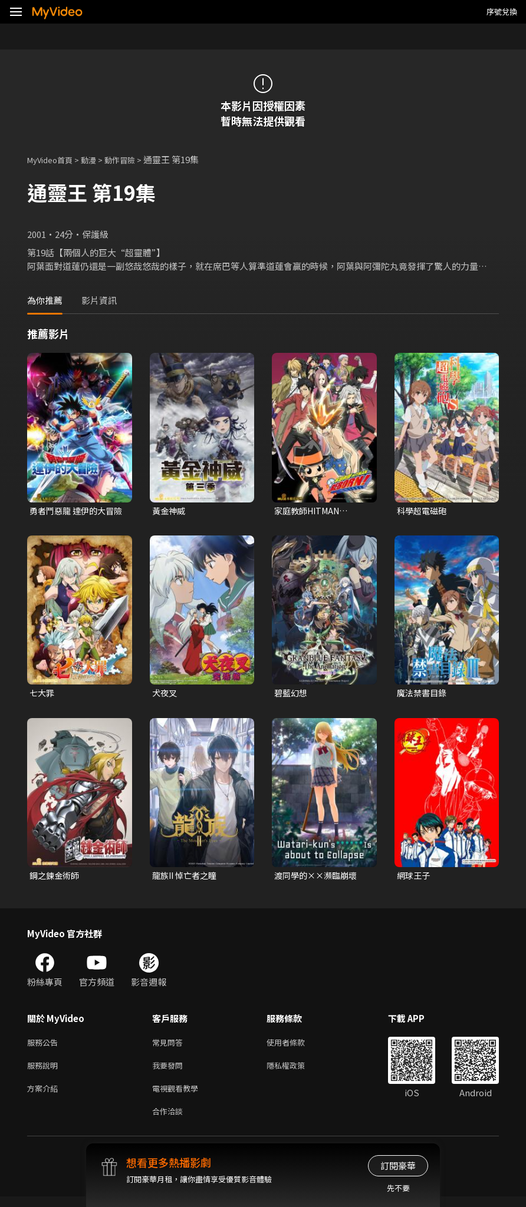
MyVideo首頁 (54, 159)
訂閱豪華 (398, 1165)
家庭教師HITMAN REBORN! (310, 511)
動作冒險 (132, 159)
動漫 (98, 159)
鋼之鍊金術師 (56, 878)
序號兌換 (501, 11)
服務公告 (45, 1046)
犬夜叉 (165, 694)
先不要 (398, 1187)
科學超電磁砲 (423, 511)
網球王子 (414, 878)
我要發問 (170, 1071)
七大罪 (42, 694)
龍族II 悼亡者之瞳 (187, 878)
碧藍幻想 (292, 694)
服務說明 (45, 1071)
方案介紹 (45, 1096)
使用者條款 (296, 1046)
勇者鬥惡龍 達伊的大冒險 (74, 511)
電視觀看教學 (178, 1096)
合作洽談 (170, 1121)
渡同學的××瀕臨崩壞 (318, 878)
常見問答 (170, 1046)
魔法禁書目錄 (423, 694)
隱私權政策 (296, 1071)
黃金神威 (170, 511)
